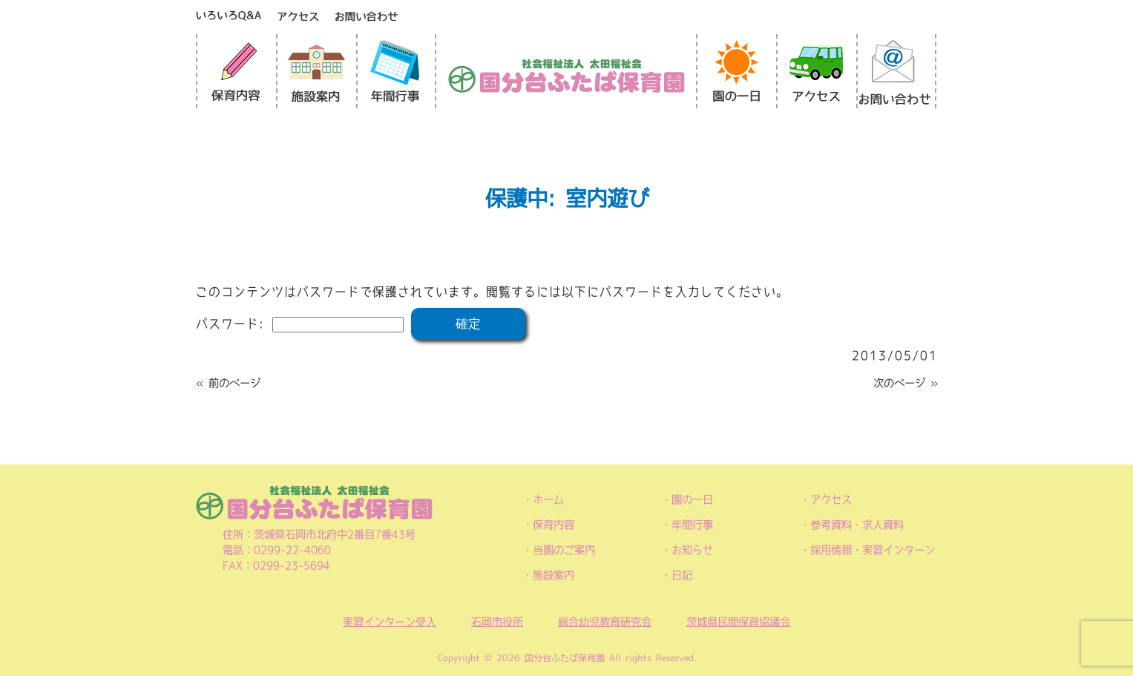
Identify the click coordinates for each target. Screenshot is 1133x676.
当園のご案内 (564, 550)
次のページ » (905, 383)
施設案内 (553, 575)
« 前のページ (228, 383)
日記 (681, 575)
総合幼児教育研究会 (604, 622)
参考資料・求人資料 (857, 524)
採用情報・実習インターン (872, 550)
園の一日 (692, 499)
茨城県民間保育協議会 (738, 622)
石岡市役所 (497, 622)
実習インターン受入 (389, 622)
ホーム (548, 499)
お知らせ (692, 550)
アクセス (831, 499)
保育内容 (553, 524)
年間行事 (692, 524)
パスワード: (300, 323)
